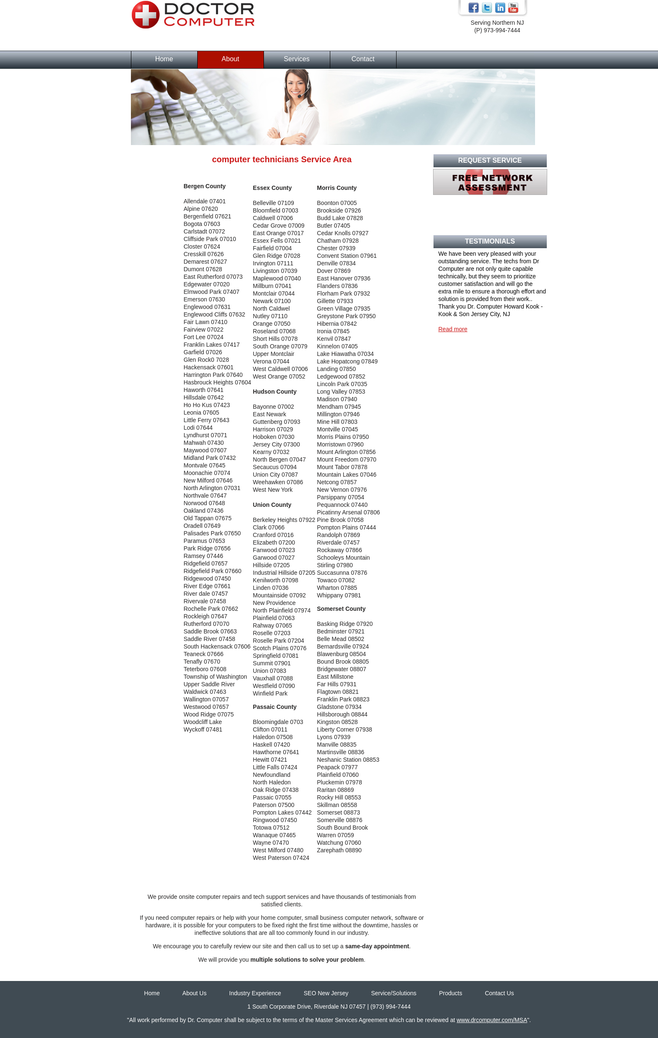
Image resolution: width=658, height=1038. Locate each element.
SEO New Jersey (326, 993)
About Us (195, 993)
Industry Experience (255, 993)
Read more (453, 329)
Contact (362, 58)
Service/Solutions (393, 993)
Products (450, 993)
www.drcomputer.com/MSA (492, 1020)
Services (296, 58)
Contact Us (499, 993)
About (230, 58)
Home (164, 58)
